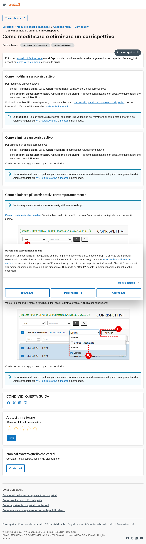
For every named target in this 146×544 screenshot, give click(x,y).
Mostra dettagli (126, 282)
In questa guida (128, 52)
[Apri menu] (4, 4)
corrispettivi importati (56, 106)
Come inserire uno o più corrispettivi (22, 500)
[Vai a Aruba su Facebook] (127, 538)
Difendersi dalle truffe (55, 524)
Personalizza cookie (126, 524)
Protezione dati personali (30, 524)
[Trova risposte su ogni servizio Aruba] (14, 4)
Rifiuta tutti (27, 292)
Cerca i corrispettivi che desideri (23, 215)
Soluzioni (8, 27)
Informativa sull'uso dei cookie (99, 524)
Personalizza (73, 292)
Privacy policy (9, 524)
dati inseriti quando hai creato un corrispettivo (99, 102)
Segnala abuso (75, 524)
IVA (37, 120)
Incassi (64, 120)
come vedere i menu (28, 62)
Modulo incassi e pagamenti (33, 27)
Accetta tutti (119, 292)
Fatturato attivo (49, 120)
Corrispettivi (81, 27)
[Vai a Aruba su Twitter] (132, 538)
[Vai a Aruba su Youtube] (142, 538)
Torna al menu (15, 17)
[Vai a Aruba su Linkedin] (136, 538)
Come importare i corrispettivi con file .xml (25, 505)
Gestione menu (62, 27)
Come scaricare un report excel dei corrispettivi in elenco (33, 510)
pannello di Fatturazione (29, 58)
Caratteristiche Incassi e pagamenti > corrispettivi (29, 495)
